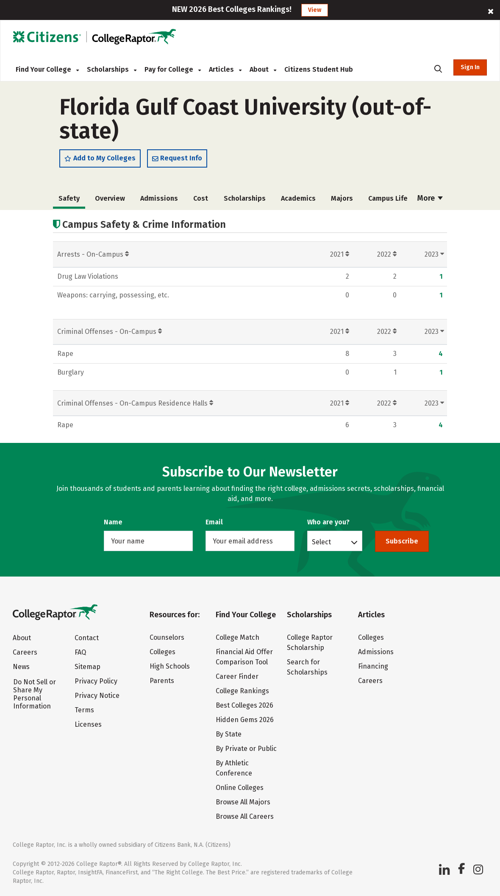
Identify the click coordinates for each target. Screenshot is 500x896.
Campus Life (388, 198)
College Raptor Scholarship (310, 642)
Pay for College (172, 69)
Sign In (470, 67)
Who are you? (328, 522)
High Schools (170, 666)
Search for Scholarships (307, 667)
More (430, 198)
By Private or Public (246, 749)
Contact (87, 638)
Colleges (162, 652)
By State (229, 734)
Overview (110, 198)
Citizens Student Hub (318, 69)
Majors (342, 198)
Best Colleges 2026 (244, 705)
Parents (162, 681)
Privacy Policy (96, 681)
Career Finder (237, 676)
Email (214, 522)
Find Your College (47, 69)
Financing (373, 666)
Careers (25, 652)
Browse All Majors (243, 802)
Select (321, 542)
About (263, 69)
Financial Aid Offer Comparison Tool (244, 657)
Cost (200, 198)
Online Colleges (240, 788)
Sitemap (87, 667)
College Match (237, 637)
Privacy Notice (97, 696)
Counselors (167, 637)
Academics (298, 198)
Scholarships (111, 69)
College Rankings (242, 691)
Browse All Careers (245, 816)
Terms (84, 710)
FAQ (80, 652)
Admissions (159, 198)
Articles (225, 69)
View (314, 10)
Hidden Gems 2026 (245, 720)
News (21, 667)
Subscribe (402, 541)
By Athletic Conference (234, 768)
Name (113, 522)
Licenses (88, 724)
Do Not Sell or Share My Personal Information (34, 694)
